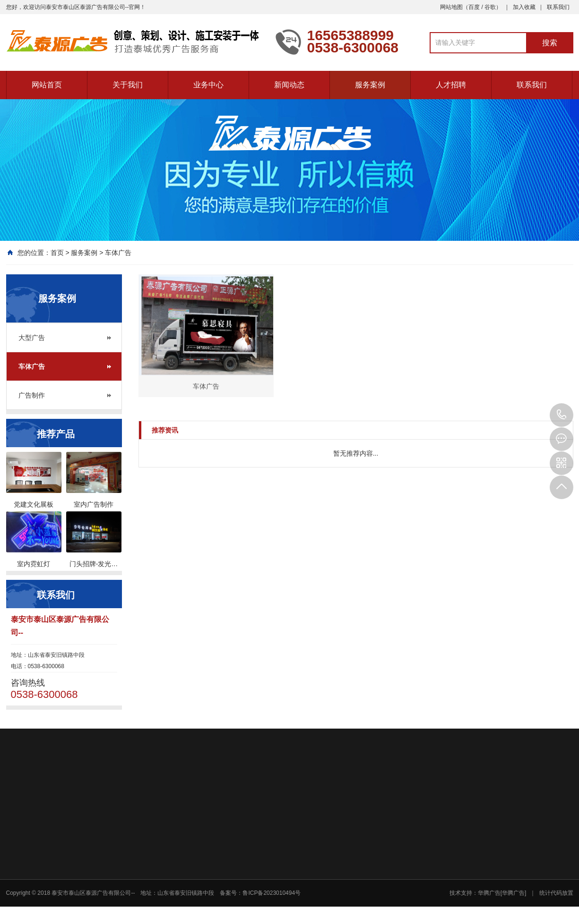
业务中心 (208, 85)
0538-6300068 (561, 415)
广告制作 (31, 395)
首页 (57, 252)
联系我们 (558, 7)
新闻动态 (289, 85)
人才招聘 (451, 85)
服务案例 (370, 85)
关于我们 (127, 85)
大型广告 (31, 337)
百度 (474, 7)
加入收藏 (524, 7)
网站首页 (47, 85)
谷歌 (490, 7)
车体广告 (118, 252)
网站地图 (451, 7)
